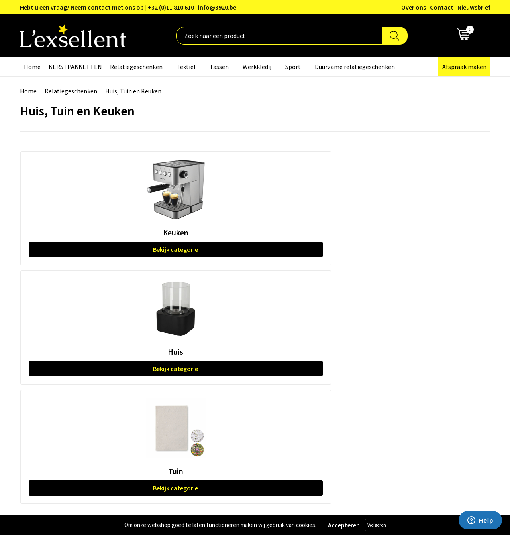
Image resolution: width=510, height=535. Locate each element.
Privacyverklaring (402, 338)
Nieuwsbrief (473, 7)
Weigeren (376, 525)
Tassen (219, 67)
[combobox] (279, 36)
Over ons (413, 7)
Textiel (186, 67)
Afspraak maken (464, 67)
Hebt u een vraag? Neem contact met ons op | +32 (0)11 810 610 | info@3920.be (128, 7)
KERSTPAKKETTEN (75, 67)
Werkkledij (257, 67)
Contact (441, 7)
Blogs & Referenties (232, 338)
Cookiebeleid (396, 350)
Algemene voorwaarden (411, 326)
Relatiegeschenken (136, 67)
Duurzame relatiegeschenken (355, 67)
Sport (293, 67)
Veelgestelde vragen (233, 362)
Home (32, 67)
